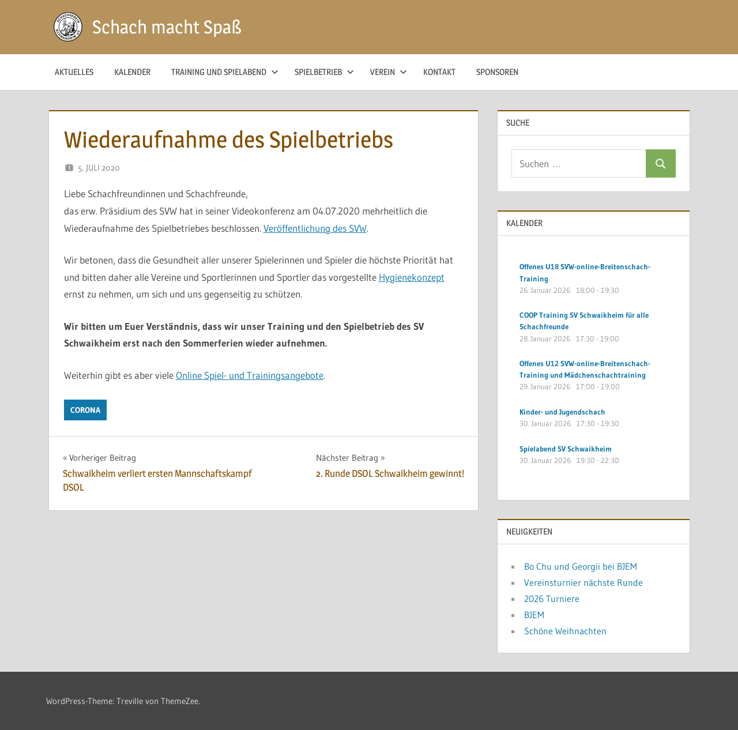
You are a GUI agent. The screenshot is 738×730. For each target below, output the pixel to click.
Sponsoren (497, 71)
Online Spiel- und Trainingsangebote (249, 375)
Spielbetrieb (324, 71)
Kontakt (439, 71)
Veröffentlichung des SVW (315, 228)
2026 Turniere (551, 598)
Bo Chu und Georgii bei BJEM (580, 566)
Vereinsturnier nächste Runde (583, 582)
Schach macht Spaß (167, 27)
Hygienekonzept (412, 277)
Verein (388, 71)
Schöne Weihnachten (565, 631)
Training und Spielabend (224, 71)
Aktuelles (74, 71)
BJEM (534, 614)
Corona (85, 410)
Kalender (132, 71)
